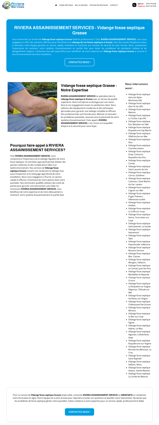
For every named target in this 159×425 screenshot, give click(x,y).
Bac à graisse (81, 5)
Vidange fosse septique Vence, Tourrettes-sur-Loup (139, 217)
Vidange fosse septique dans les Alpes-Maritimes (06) (139, 97)
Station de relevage (99, 5)
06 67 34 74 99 (151, 6)
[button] (79, 62)
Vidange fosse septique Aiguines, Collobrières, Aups (139, 334)
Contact (114, 5)
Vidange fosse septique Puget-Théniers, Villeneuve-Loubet (139, 196)
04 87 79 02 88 (151, 3)
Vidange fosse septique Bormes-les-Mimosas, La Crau (139, 349)
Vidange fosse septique (115, 51)
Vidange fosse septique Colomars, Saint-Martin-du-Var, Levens (139, 181)
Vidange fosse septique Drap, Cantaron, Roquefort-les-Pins (139, 154)
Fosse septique (66, 5)
